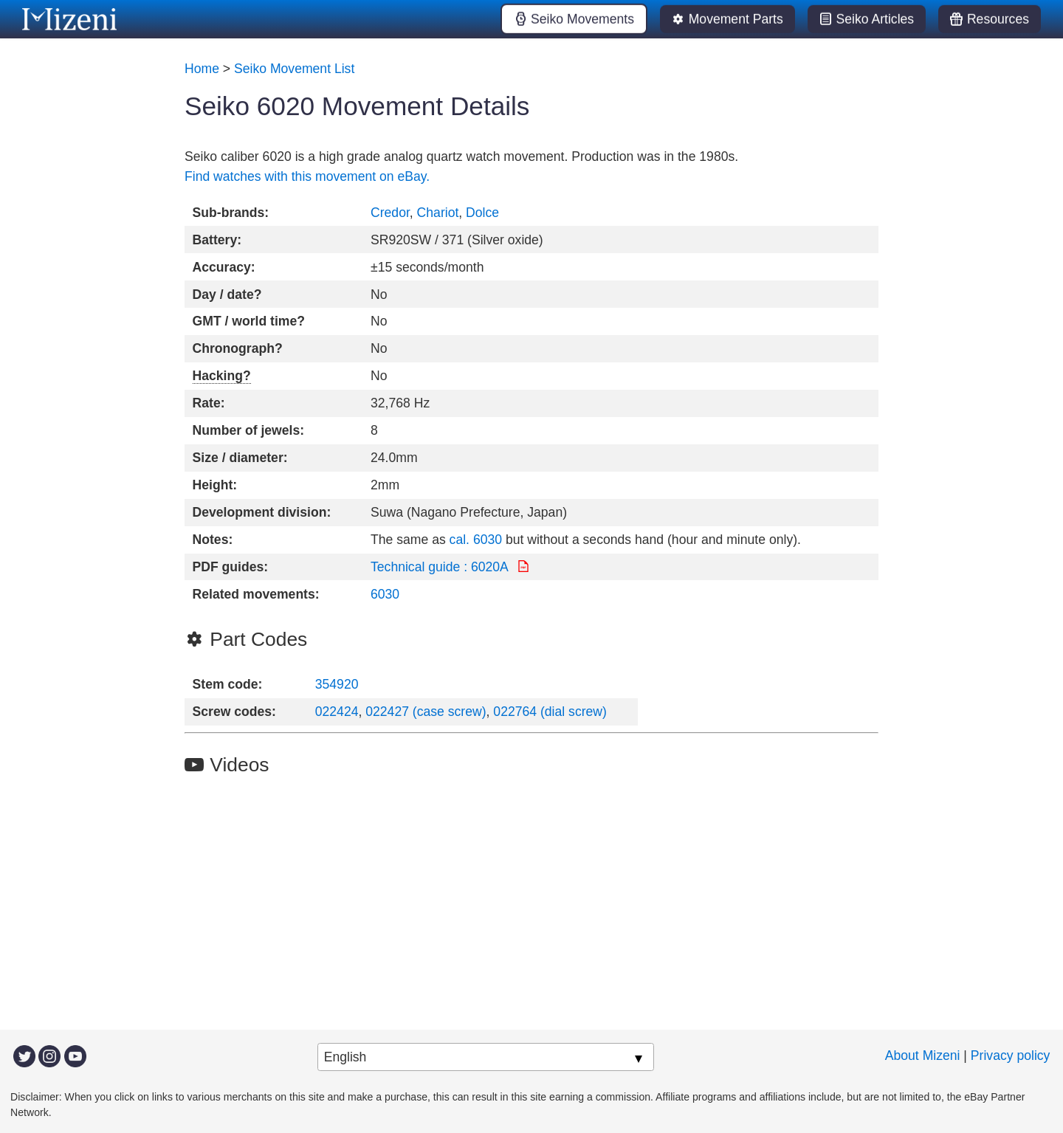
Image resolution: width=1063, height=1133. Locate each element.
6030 (385, 594)
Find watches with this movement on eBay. (307, 176)
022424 (337, 711)
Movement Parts (736, 19)
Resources (998, 19)
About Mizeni (922, 1055)
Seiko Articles (875, 19)
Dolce (482, 212)
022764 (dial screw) (550, 711)
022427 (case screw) (425, 711)
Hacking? (222, 375)
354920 (337, 684)
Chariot (438, 212)
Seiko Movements (582, 19)
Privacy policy (1010, 1055)
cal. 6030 (476, 539)
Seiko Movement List (294, 68)
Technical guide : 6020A (441, 566)
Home (202, 68)
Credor (390, 212)
